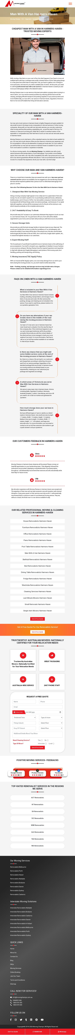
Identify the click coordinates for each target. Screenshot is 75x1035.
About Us (13, 953)
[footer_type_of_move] (51, 717)
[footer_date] (43, 712)
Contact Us (14, 956)
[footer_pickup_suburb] (24, 723)
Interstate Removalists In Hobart (21, 923)
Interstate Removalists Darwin (20, 920)
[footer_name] (24, 701)
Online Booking (15, 972)
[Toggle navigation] (70, 4)
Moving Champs (15, 19)
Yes (39, 740)
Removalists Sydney (17, 891)
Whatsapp (62, 1032)
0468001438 (15, 1000)
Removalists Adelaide (17, 879)
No (45, 740)
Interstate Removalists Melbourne (21, 927)
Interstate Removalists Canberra (21, 916)
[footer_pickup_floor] (51, 723)
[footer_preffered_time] (24, 717)
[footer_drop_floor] (51, 728)
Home (12, 949)
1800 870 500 (16, 1005)
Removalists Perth (16, 871)
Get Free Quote (13, 1032)
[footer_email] (37, 707)
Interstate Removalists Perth (20, 931)
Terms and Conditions (17, 980)
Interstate (41, 743)
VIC (23, 19)
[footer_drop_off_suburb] (24, 728)
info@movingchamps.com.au (21, 997)
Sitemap (13, 984)
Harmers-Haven (38, 19)
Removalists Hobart (17, 875)
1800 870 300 (16, 1003)
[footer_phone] (51, 701)
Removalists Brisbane (17, 883)
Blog (11, 960)
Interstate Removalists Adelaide (21, 908)
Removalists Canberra (17, 894)
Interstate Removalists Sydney (20, 935)
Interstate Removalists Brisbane (21, 912)
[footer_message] (37, 735)
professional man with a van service (29, 86)
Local (50, 743)
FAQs (12, 964)
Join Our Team (15, 976)
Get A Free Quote (37, 619)
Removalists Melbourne (18, 867)
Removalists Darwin (17, 887)
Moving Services (15, 968)
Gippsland (28, 19)
